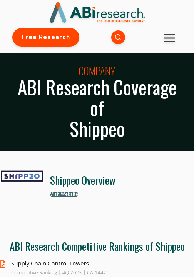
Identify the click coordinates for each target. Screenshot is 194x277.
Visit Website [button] (64, 194)
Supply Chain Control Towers (50, 263)
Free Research (46, 37)
